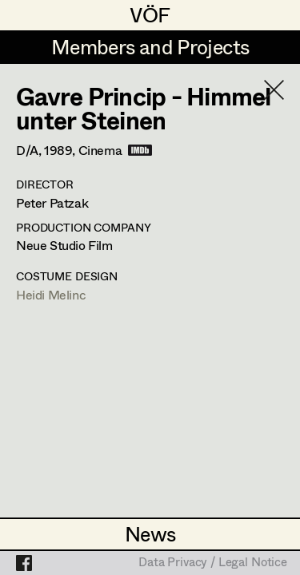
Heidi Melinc (51, 294)
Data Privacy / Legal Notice (212, 563)
